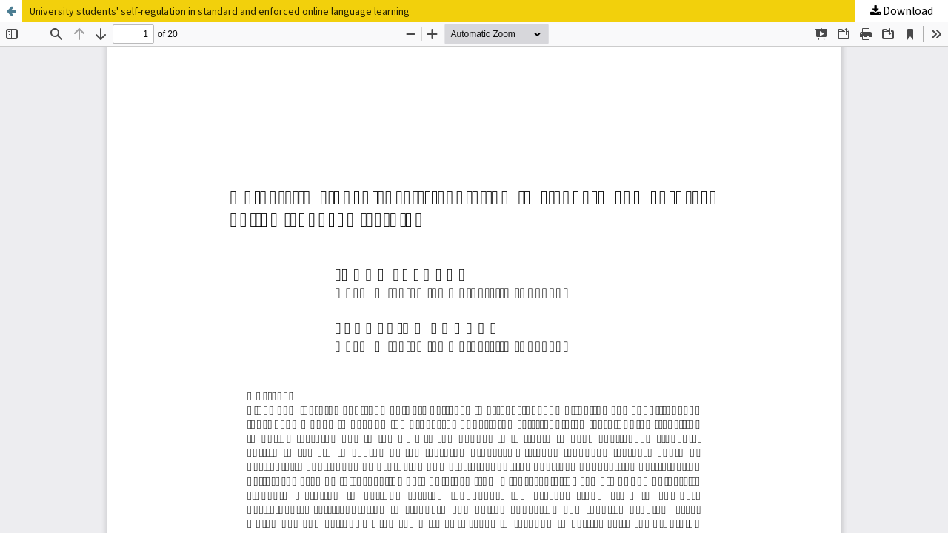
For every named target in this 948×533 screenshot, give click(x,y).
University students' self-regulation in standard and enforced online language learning (220, 11)
